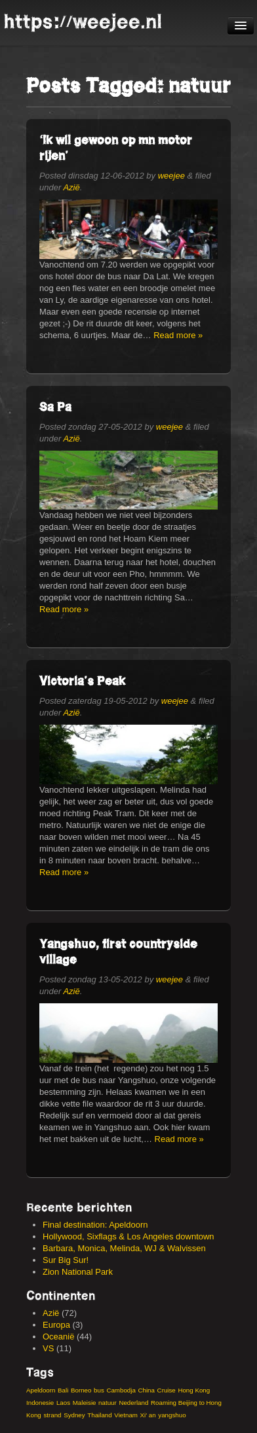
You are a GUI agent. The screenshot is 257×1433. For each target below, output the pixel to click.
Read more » (178, 335)
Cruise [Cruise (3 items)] (166, 1390)
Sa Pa (55, 406)
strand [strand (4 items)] (52, 1415)
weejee (171, 176)
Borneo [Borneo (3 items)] (81, 1390)
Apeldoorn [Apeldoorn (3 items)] (40, 1390)
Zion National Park (78, 1272)
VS (48, 1348)
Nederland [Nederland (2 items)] (133, 1402)
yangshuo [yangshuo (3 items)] (172, 1415)
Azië (71, 187)
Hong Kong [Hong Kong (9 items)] (194, 1390)
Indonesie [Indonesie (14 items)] (40, 1402)
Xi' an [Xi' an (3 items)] (148, 1415)
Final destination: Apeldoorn (95, 1225)
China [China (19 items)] (146, 1390)
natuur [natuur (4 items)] (107, 1402)
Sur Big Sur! (66, 1260)
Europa (56, 1325)
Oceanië (58, 1336)
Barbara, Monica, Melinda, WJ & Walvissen (124, 1248)
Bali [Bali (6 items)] (63, 1390)
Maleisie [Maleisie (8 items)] (84, 1402)
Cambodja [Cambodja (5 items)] (120, 1390)
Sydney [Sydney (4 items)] (74, 1415)
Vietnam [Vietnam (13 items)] (126, 1415)
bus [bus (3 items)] (99, 1390)
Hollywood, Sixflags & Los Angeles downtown (128, 1236)
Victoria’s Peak (82, 680)
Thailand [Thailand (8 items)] (99, 1415)
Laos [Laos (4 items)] (63, 1402)
